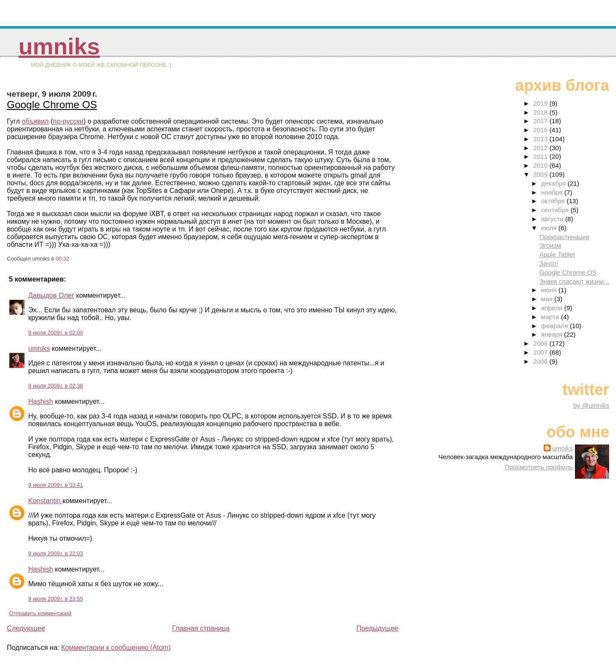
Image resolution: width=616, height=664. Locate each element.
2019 (541, 103)
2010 (541, 165)
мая (547, 298)
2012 (541, 147)
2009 (541, 174)
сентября (556, 209)
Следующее (26, 628)
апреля (552, 307)
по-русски (68, 121)
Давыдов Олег (51, 295)
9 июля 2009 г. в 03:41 (55, 485)
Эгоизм (550, 245)
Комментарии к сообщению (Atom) (116, 647)
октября (554, 201)
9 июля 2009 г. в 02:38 (55, 385)
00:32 (62, 258)
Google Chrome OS (52, 104)
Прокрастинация (564, 236)
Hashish (40, 401)
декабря (554, 183)
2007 (541, 352)
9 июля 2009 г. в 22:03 (55, 553)
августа (553, 218)
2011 (541, 156)
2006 (541, 361)
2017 (541, 120)
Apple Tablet (557, 254)
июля (550, 227)
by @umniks (591, 405)
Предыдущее (377, 628)
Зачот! (549, 263)
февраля (555, 325)
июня (550, 289)
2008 (541, 343)
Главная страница (200, 628)
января (552, 334)
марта (551, 316)
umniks (59, 46)
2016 (541, 129)
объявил (35, 121)
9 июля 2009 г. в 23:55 (55, 599)
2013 (541, 138)
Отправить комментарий (40, 613)
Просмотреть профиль (539, 467)
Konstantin (45, 500)
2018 (541, 112)
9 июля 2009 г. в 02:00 (55, 332)
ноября (552, 192)
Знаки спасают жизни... (574, 281)
